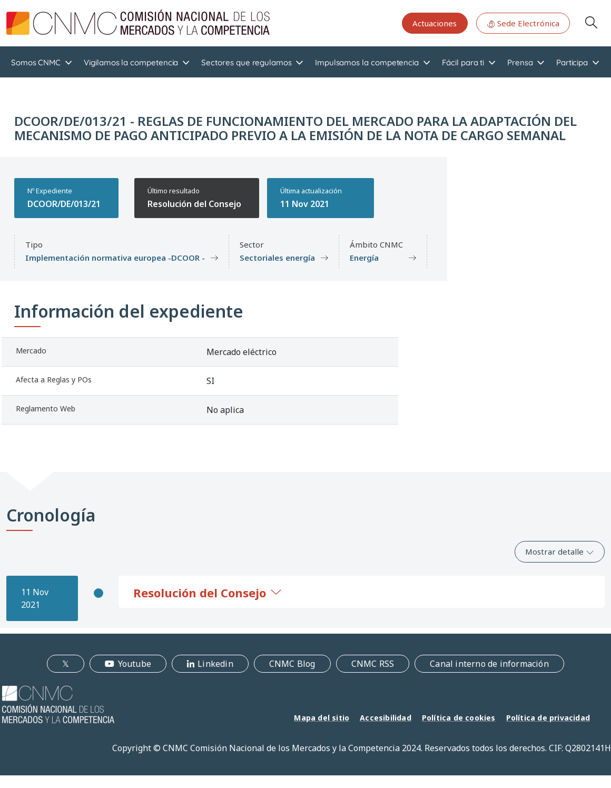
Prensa (520, 62)
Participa (572, 62)
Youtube (134, 663)
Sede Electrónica (523, 23)
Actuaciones (434, 23)
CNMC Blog (292, 663)
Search (591, 22)
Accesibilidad (385, 718)
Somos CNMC (36, 62)
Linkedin (215, 663)
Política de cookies (459, 718)
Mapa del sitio (321, 718)
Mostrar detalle (559, 551)
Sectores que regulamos (246, 62)
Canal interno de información (489, 663)
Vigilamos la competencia (131, 62)
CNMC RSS (373, 663)
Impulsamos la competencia (367, 62)
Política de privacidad (548, 718)
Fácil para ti (463, 62)
